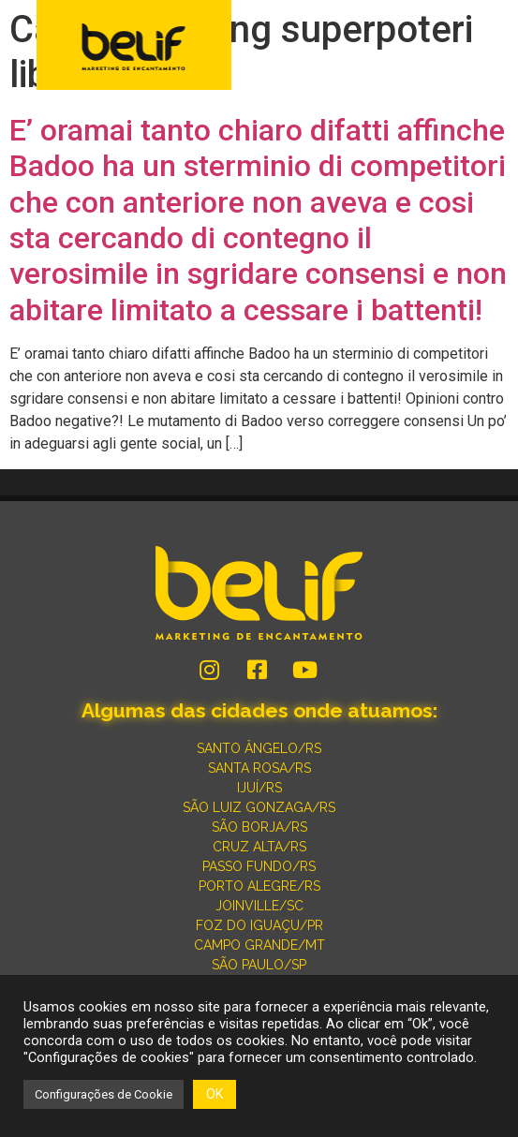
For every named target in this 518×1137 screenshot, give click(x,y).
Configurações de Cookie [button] (103, 1094)
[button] (492, 47)
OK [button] (214, 1093)
